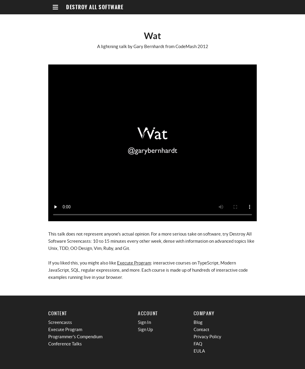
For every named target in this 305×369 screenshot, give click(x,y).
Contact (201, 329)
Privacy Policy (207, 336)
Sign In (144, 322)
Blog (198, 322)
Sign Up (145, 329)
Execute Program (134, 262)
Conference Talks (65, 343)
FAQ (198, 343)
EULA (199, 350)
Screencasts (60, 322)
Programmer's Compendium (75, 336)
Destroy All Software (94, 7)
